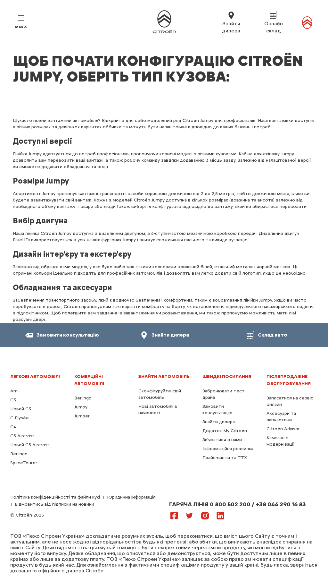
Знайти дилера (218, 421)
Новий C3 (20, 409)
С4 (13, 427)
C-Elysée (19, 418)
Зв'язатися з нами (222, 439)
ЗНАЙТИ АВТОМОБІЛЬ (164, 376)
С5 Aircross (22, 436)
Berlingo (19, 454)
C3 (13, 400)
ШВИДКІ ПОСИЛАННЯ (226, 376)
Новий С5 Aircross (30, 445)
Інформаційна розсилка (227, 448)
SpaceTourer (23, 463)
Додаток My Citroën (224, 430)
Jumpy (80, 407)
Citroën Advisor (283, 429)
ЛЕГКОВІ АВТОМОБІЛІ (35, 376)
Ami (14, 391)
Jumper (82, 416)
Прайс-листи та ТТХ (224, 457)
